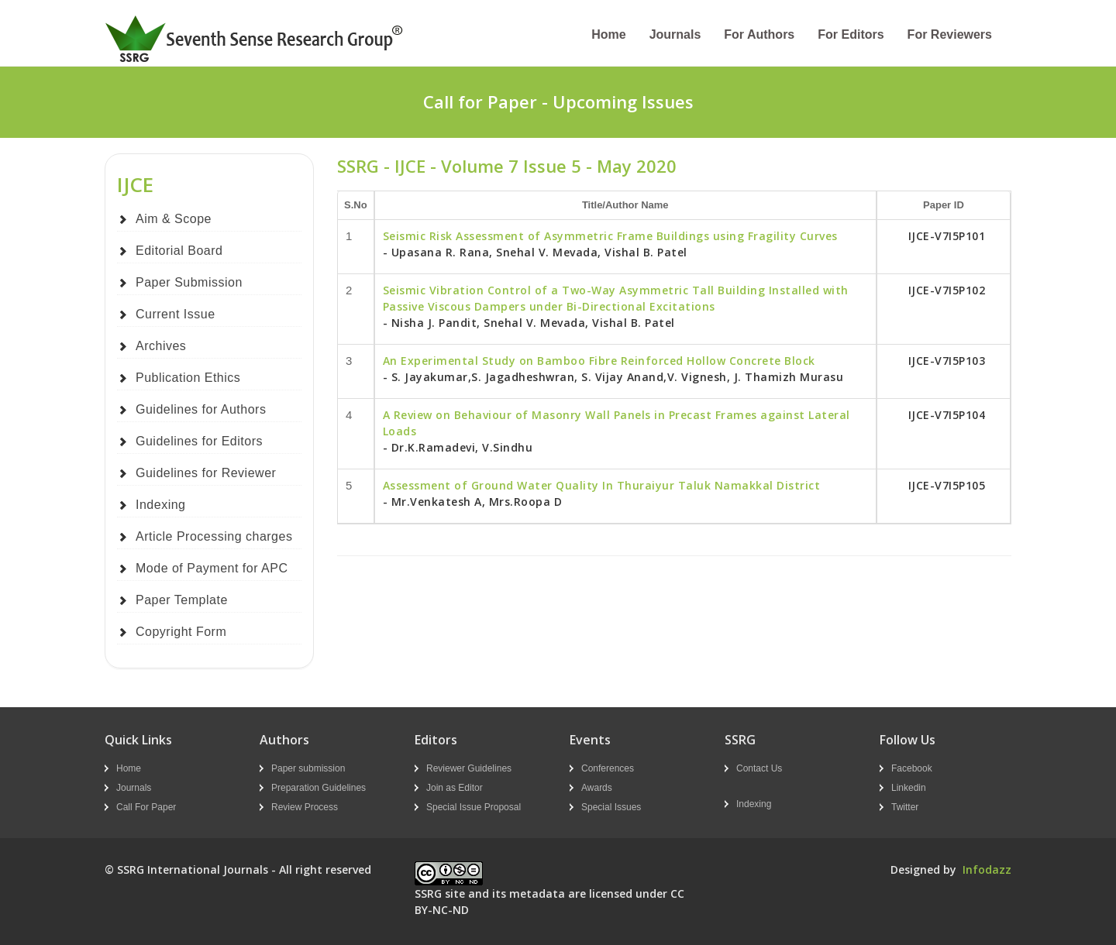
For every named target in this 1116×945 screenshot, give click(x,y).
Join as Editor (454, 787)
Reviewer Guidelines (469, 768)
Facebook (911, 768)
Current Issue (175, 314)
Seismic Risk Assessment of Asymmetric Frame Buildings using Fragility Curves (610, 236)
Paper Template (182, 600)
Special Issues (611, 807)
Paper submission (308, 768)
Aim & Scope (174, 218)
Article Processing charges (214, 536)
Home (608, 34)
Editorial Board (179, 250)
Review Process (304, 807)
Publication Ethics (188, 377)
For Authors (759, 34)
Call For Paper (146, 807)
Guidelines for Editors (199, 441)
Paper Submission (189, 282)
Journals (675, 34)
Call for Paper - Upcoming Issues (558, 101)
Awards (596, 787)
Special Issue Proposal (473, 807)
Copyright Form (181, 631)
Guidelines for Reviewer (206, 472)
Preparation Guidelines (318, 787)
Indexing (161, 504)
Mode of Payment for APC (212, 568)
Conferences (607, 768)
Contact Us (759, 768)
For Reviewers (950, 34)
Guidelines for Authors (201, 409)
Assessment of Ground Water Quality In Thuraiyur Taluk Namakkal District (602, 485)
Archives (161, 345)
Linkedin (908, 787)
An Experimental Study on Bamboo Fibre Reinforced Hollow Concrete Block (599, 360)
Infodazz (987, 869)
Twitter (904, 807)
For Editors (851, 34)
